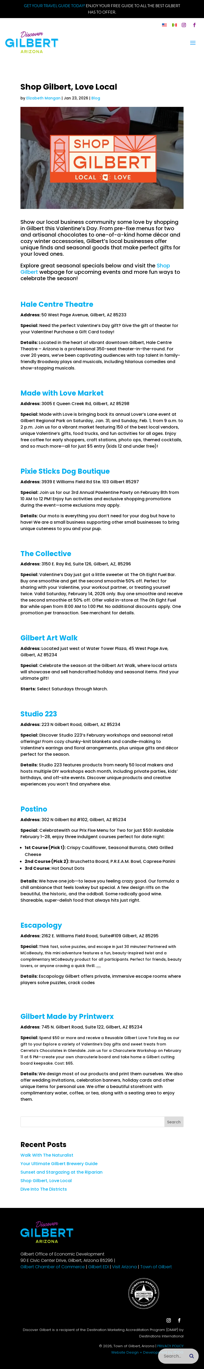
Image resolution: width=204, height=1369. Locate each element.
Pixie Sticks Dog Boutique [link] (65, 471)
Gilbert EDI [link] (98, 1267)
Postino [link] (33, 809)
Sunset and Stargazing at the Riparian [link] (61, 1172)
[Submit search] (191, 1356)
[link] (164, 24)
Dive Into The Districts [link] (43, 1189)
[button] (184, 25)
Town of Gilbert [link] (156, 1267)
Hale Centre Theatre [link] (56, 304)
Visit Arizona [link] (124, 1267)
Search (174, 1122)
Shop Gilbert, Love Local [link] (46, 1181)
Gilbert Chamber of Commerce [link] (52, 1267)
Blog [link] (95, 98)
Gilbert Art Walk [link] (49, 638)
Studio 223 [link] (38, 714)
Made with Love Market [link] (62, 393)
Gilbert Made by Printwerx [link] (67, 1016)
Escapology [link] (41, 925)
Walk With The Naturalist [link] (46, 1155)
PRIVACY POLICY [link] (170, 1346)
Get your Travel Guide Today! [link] (54, 6)
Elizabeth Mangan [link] (43, 98)
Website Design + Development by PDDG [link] (147, 1352)
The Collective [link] (45, 553)
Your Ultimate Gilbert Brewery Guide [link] (58, 1164)
